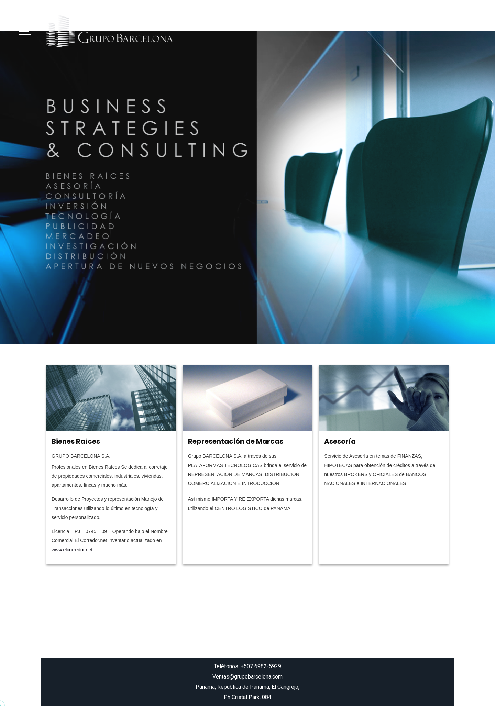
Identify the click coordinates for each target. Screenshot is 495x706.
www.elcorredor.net (72, 549)
